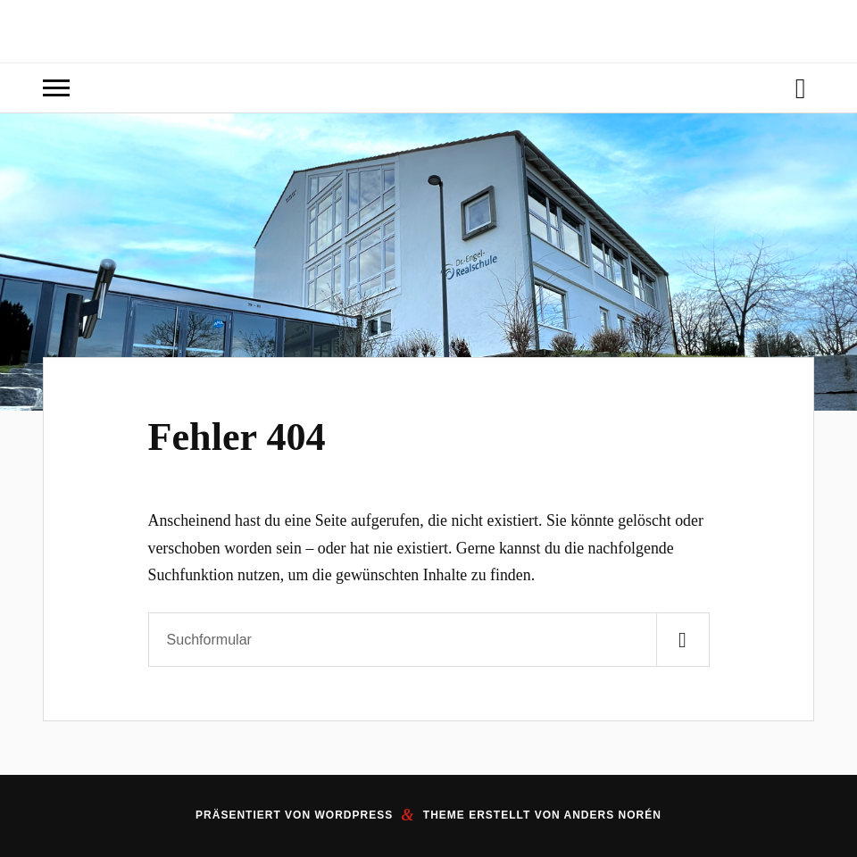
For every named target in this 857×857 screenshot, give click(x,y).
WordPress (353, 815)
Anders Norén (612, 815)
